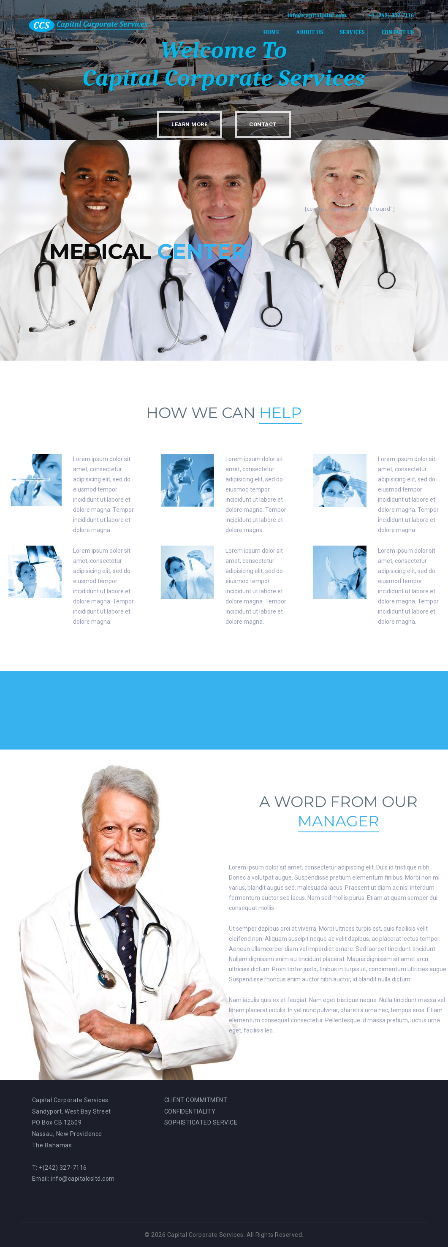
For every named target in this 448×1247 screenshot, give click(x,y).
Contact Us (398, 32)
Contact (263, 124)
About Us (309, 32)
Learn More (189, 124)
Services (352, 32)
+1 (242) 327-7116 (391, 15)
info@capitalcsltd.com (316, 15)
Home (271, 32)
